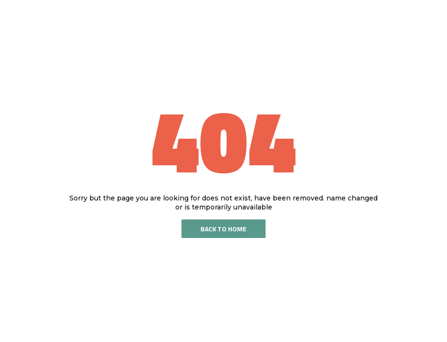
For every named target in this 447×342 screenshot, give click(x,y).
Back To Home (223, 229)
